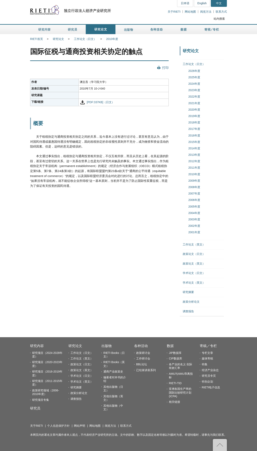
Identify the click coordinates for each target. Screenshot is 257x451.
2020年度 (194, 109)
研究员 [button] (72, 29)
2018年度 (194, 122)
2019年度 (194, 116)
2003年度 (194, 219)
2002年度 (194, 225)
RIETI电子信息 (211, 387)
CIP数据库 (175, 358)
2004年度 (194, 213)
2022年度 (194, 96)
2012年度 (194, 161)
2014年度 (194, 148)
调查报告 (188, 311)
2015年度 (194, 142)
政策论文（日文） (194, 254)
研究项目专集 (40, 399)
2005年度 (194, 206)
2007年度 (194, 193)
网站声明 (79, 425)
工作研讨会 (143, 358)
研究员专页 (209, 375)
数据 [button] (184, 29)
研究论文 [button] (100, 29)
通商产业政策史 (113, 371)
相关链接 (174, 401)
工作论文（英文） (194, 244)
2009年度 (194, 180)
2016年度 (194, 135)
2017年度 (194, 128)
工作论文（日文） (85, 39)
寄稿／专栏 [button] (212, 29)
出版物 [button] (128, 29)
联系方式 (221, 11)
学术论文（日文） (194, 273)
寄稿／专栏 (208, 346)
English (202, 3)
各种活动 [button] (156, 29)
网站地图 (190, 11)
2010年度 (112, 39)
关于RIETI (174, 11)
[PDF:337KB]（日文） (100, 102)
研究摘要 (188, 292)
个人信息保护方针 (58, 425)
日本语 (185, 3)
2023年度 (194, 90)
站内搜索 (219, 18)
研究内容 (37, 346)
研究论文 (58, 39)
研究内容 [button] (44, 29)
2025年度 (194, 77)
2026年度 (194, 70)
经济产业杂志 (210, 370)
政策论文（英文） (194, 263)
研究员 (35, 408)
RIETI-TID (175, 383)
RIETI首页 (36, 39)
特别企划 (207, 381)
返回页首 (220, 445)
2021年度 (194, 103)
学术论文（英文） (194, 282)
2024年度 (194, 83)
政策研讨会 (143, 352)
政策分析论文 (191, 301)
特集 (204, 364)
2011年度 (194, 167)
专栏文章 (207, 352)
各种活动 (141, 346)
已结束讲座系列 (146, 370)
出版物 (106, 346)
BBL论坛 (141, 364)
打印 (165, 67)
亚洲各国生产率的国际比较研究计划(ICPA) (180, 392)
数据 (170, 346)
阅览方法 (205, 11)
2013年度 (194, 154)
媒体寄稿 (207, 358)
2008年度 (194, 187)
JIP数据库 (175, 352)
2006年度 (194, 200)
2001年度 (194, 232)
